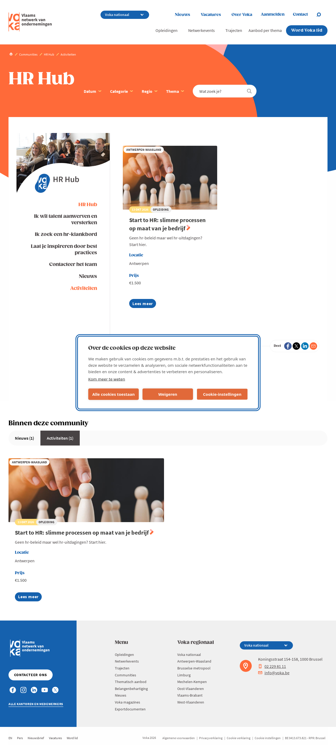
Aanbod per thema (265, 30)
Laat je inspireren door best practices (64, 249)
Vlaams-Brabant (190, 695)
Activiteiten (83, 288)
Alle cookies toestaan (113, 394)
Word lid (72, 738)
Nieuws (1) (24, 438)
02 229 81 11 (272, 666)
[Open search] (321, 14)
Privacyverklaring (210, 738)
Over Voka (242, 14)
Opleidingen (167, 30)
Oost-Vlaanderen (190, 688)
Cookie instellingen (268, 738)
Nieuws (182, 14)
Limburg (184, 675)
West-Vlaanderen (190, 702)
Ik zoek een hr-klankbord (66, 234)
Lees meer (142, 304)
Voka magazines (127, 702)
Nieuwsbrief (36, 738)
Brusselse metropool (194, 668)
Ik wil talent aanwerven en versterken (65, 219)
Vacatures (211, 14)
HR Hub (87, 204)
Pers (20, 738)
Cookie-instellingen (222, 394)
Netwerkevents (201, 30)
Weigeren (167, 394)
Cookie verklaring (238, 738)
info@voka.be (273, 672)
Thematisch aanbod (130, 681)
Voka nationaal (189, 654)
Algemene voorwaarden (178, 738)
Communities (125, 675)
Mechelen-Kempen (192, 681)
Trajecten (233, 30)
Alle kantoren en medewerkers (36, 704)
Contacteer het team (73, 264)
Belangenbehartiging (131, 688)
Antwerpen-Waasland (194, 661)
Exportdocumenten (130, 709)
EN (10, 738)
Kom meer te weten (106, 378)
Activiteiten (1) (60, 438)
